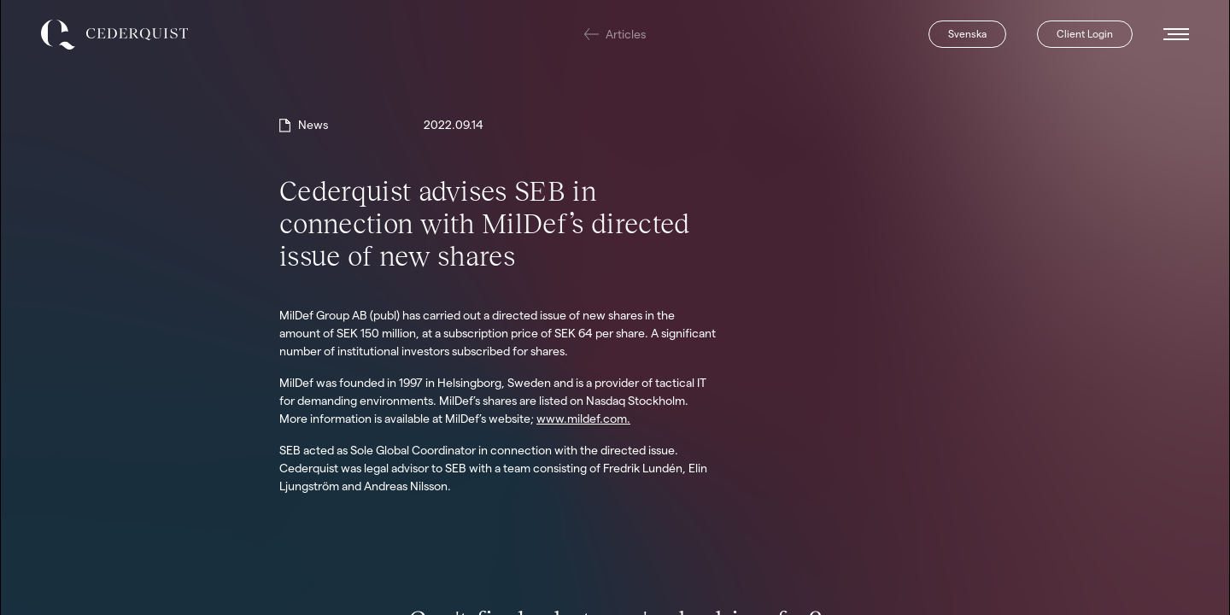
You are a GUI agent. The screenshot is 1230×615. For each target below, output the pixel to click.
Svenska (967, 33)
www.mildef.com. (583, 418)
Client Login (1085, 33)
